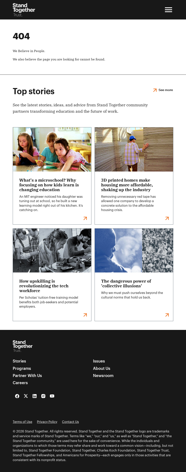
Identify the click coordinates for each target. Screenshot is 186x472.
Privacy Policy (47, 422)
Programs (22, 368)
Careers (20, 383)
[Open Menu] (168, 10)
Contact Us (70, 422)
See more (166, 90)
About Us (101, 368)
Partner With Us (27, 375)
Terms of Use (22, 422)
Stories (19, 361)
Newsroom (103, 375)
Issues (99, 361)
